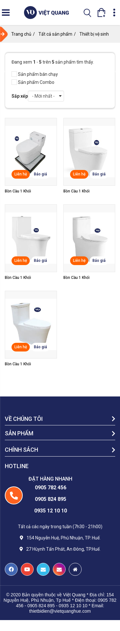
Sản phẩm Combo (33, 82)
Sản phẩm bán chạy (35, 74)
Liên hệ (20, 174)
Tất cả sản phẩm (55, 34)
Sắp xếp (20, 96)
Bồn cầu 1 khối (18, 191)
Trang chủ (21, 34)
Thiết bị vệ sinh (94, 34)
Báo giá (40, 174)
